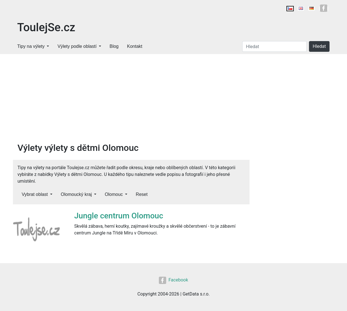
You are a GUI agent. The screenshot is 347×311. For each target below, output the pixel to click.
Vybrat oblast (35, 194)
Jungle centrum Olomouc (118, 215)
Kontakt (134, 46)
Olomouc (114, 194)
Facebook (173, 280)
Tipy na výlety (31, 46)
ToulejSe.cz (46, 27)
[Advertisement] (173, 96)
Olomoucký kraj (76, 194)
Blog (114, 46)
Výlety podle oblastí (77, 46)
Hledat (319, 46)
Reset (142, 194)
